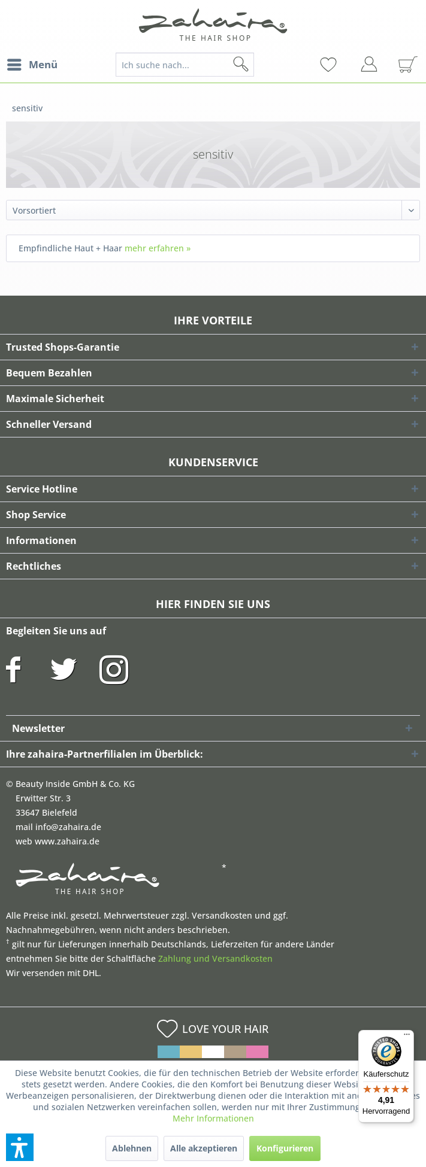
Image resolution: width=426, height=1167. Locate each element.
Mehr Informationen (213, 1118)
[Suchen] (260, 65)
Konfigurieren (284, 1148)
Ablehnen (132, 1148)
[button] (20, 1147)
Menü (32, 63)
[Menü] (407, 1037)
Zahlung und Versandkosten (215, 958)
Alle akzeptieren (203, 1148)
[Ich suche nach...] (185, 65)
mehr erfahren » (158, 248)
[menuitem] (32, 65)
